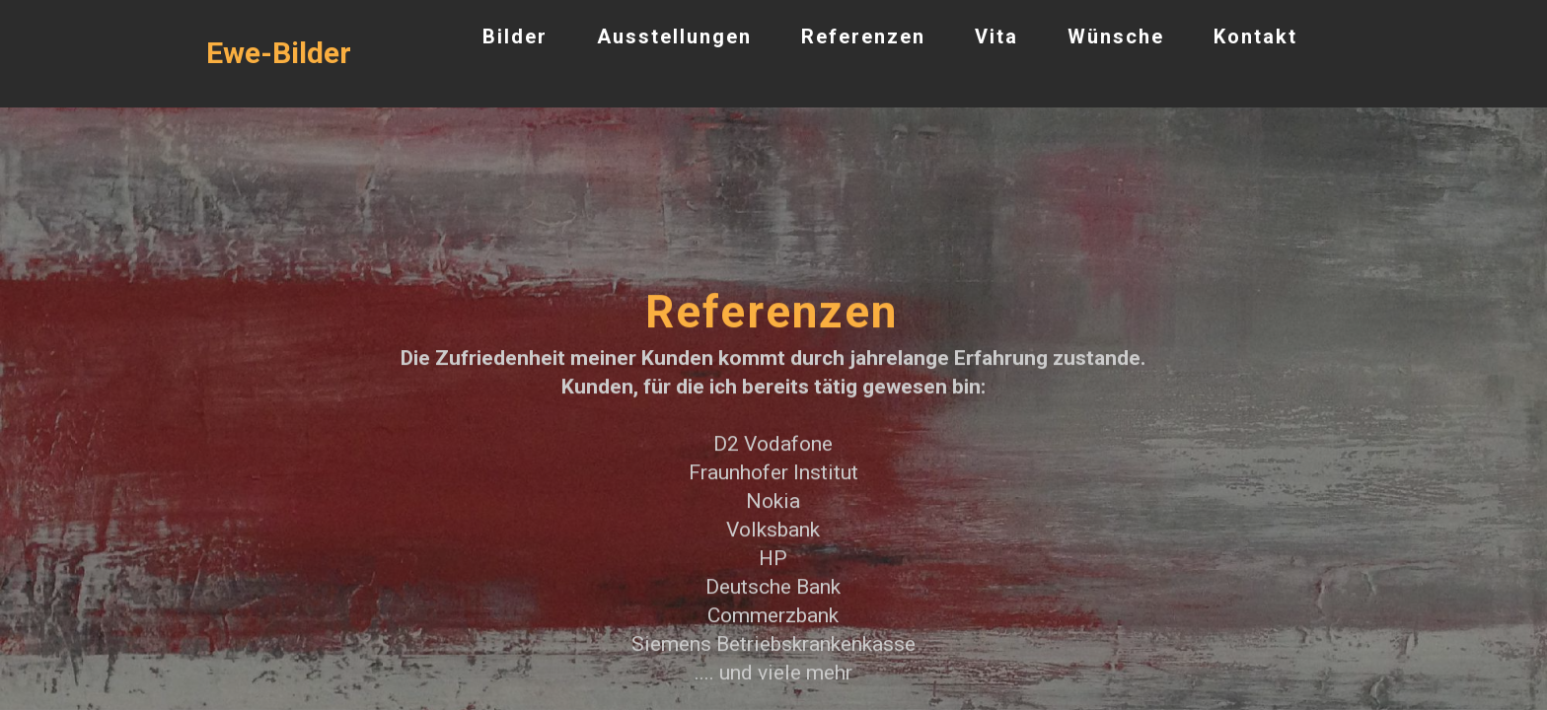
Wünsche (1116, 36)
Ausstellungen (674, 36)
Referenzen (863, 36)
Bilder (515, 36)
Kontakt (1255, 36)
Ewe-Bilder (278, 53)
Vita (996, 36)
